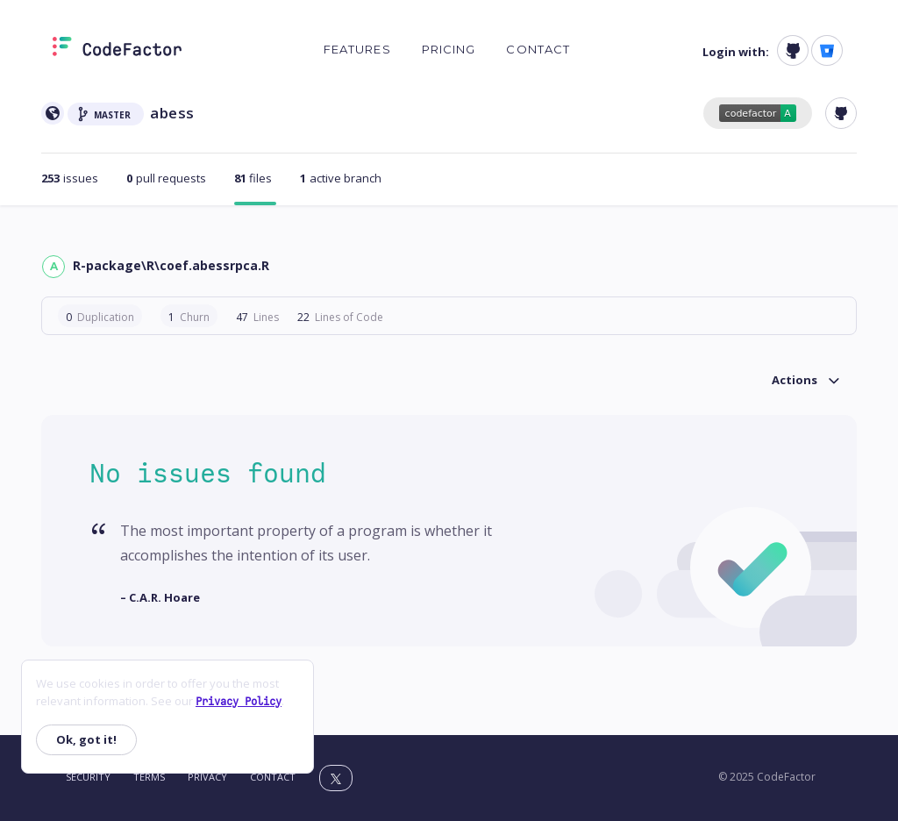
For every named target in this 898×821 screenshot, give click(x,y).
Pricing (449, 49)
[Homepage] (117, 50)
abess (172, 113)
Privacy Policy (239, 702)
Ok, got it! (86, 739)
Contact (538, 49)
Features (357, 49)
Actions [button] (794, 381)
